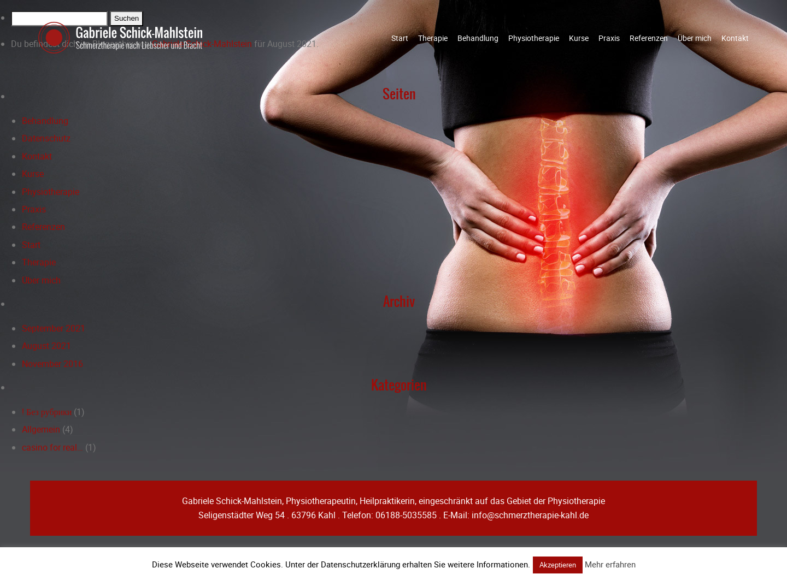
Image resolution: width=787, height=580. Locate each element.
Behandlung (477, 38)
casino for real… (52, 447)
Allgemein (41, 429)
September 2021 (53, 328)
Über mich (695, 38)
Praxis (609, 38)
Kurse (579, 38)
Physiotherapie (533, 38)
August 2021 (46, 346)
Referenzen (649, 38)
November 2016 (52, 364)
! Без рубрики (47, 412)
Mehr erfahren (610, 564)
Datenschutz (46, 138)
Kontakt (735, 38)
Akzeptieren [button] (557, 565)
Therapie (433, 38)
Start (399, 38)
